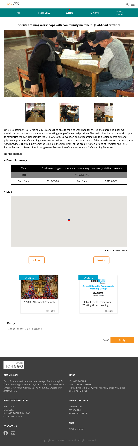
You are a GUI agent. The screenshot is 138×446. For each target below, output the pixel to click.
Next (122, 112)
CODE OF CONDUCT (13, 416)
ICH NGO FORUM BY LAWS (16, 413)
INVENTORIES (44, 13)
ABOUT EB (8, 406)
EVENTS (69, 13)
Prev (36, 260)
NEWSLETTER (75, 406)
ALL (18, 13)
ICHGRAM (94, 13)
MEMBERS (8, 409)
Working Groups (119, 12)
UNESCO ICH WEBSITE (80, 384)
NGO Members (76, 428)
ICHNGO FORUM (77, 381)
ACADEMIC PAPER (78, 413)
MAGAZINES (75, 409)
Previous (15, 112)
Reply (122, 340)
